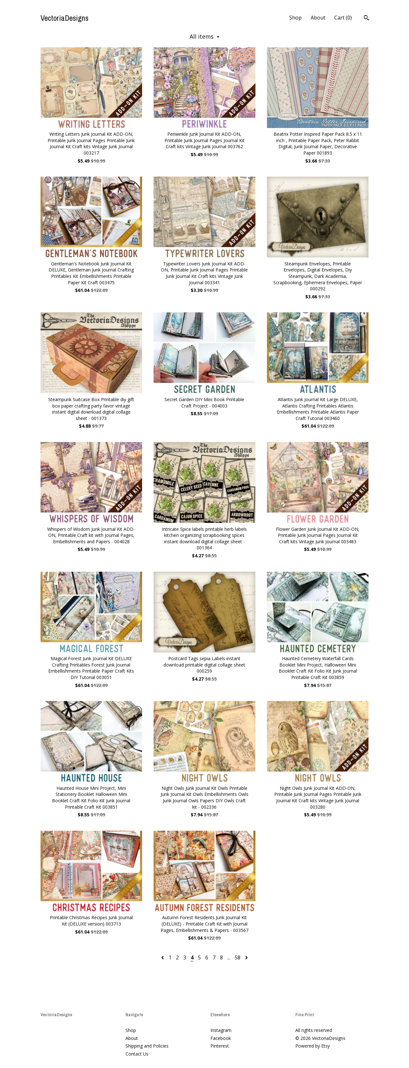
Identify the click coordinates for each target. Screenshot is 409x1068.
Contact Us (136, 1054)
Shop (295, 17)
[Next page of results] (246, 957)
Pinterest (219, 1046)
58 (237, 957)
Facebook (220, 1038)
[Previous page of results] (163, 957)
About (318, 17)
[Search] (366, 18)
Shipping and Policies (147, 1046)
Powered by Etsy (312, 1046)
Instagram (220, 1030)
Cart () (343, 17)
